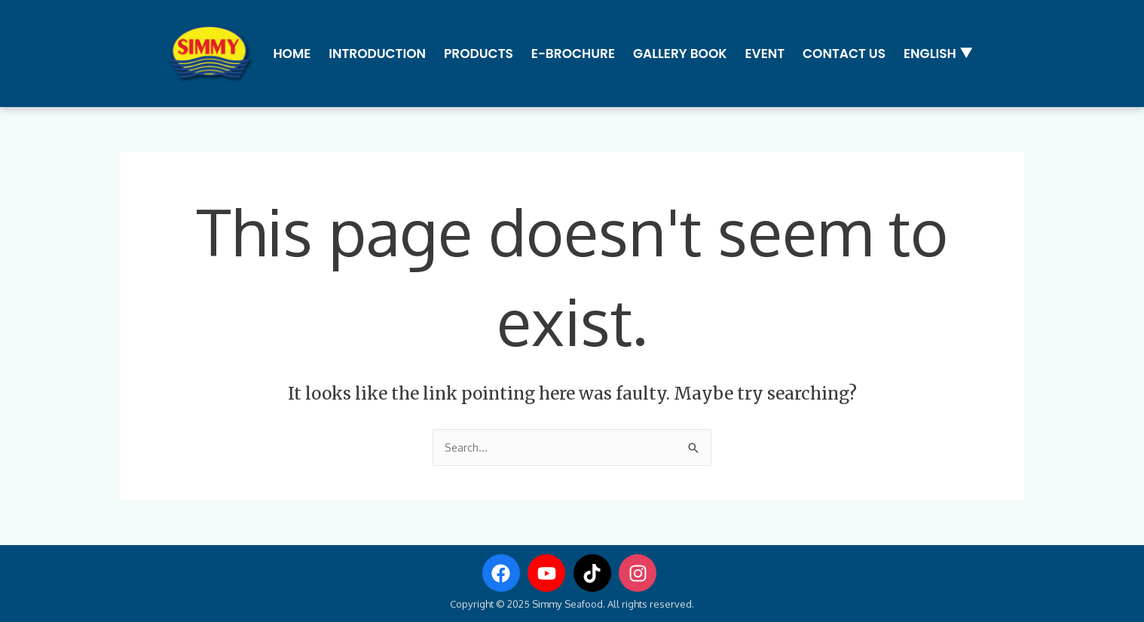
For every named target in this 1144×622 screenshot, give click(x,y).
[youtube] (549, 571)
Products (477, 52)
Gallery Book (679, 52)
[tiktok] (595, 571)
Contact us (842, 52)
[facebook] (504, 571)
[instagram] (640, 571)
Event (763, 52)
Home (291, 52)
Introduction (376, 52)
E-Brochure (571, 52)
